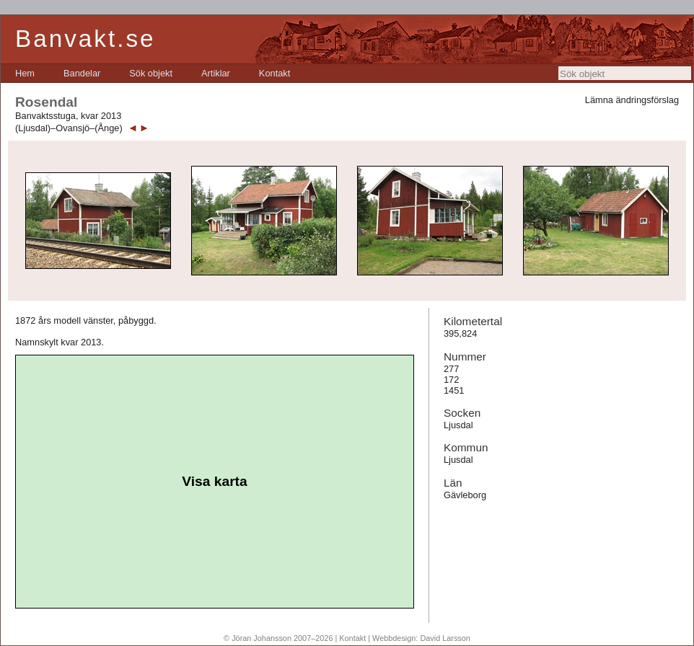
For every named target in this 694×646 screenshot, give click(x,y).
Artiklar (215, 73)
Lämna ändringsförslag (632, 99)
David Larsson (445, 638)
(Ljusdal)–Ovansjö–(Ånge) (69, 128)
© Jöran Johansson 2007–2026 (278, 638)
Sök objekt (150, 73)
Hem (25, 73)
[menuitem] (25, 73)
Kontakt (274, 73)
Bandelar (81, 73)
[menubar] (152, 73)
